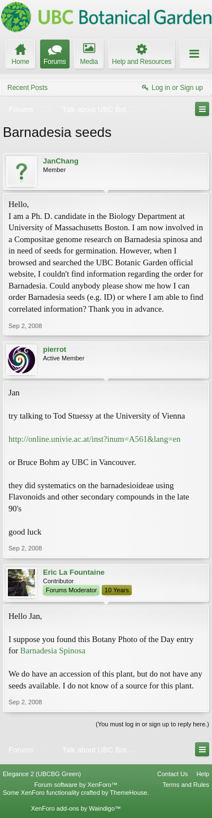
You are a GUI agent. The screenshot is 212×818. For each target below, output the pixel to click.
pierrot (54, 349)
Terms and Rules (185, 784)
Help (202, 773)
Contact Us (172, 773)
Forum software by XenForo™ (76, 784)
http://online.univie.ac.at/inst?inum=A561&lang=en (94, 439)
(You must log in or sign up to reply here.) (152, 724)
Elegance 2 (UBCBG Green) (42, 773)
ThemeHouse (128, 792)
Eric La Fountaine (74, 572)
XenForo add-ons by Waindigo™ (76, 808)
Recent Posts (27, 88)
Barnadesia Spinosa (52, 650)
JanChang (61, 161)
